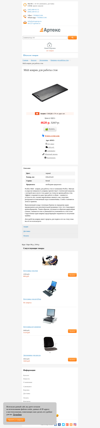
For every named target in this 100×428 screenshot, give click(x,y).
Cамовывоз (51, 151)
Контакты (27, 401)
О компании (27, 382)
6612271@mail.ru (34, 23)
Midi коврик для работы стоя (33, 63)
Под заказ (50, 144)
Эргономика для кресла (32, 355)
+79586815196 (37, 15)
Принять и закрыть (15, 420)
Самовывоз (27, 387)
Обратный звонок (51, 154)
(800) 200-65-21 (33, 12)
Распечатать (51, 158)
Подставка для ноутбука (32, 299)
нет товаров (50, 50)
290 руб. (51, 147)
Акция (25, 227)
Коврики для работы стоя (60, 60)
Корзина (26, 390)
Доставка (26, 231)
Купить (50, 129)
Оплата (26, 236)
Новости (26, 379)
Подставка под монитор (32, 327)
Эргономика (43, 60)
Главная (25, 60)
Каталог (34, 60)
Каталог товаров (30, 55)
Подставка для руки (30, 271)
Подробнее (17, 414)
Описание (27, 168)
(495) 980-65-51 (33, 10)
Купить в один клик (52, 136)
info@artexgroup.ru (34, 21)
